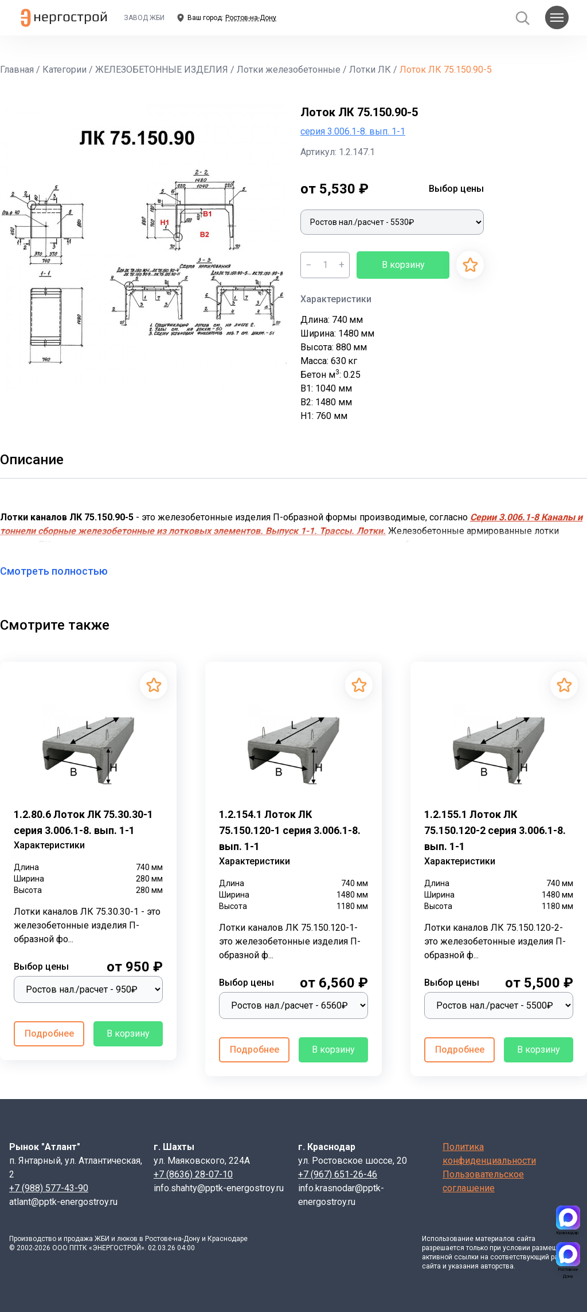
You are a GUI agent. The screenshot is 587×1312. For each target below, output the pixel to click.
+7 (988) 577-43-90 (48, 1188)
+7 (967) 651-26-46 (337, 1174)
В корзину (403, 264)
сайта (525, 1239)
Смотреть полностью (61, 571)
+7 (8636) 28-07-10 (193, 1174)
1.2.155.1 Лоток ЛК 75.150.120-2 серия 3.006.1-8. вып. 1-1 (495, 830)
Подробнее (49, 1033)
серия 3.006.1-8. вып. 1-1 (352, 131)
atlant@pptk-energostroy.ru (63, 1201)
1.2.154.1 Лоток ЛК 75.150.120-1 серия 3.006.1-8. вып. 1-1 (290, 830)
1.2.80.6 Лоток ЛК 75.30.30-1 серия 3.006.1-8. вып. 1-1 (83, 822)
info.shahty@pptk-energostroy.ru (219, 1188)
